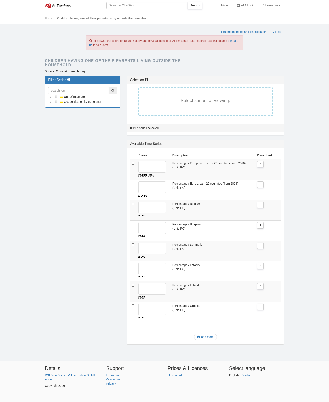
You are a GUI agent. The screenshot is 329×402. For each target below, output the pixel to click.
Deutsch (247, 374)
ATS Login (245, 5)
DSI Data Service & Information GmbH (70, 374)
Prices (224, 5)
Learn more (271, 5)
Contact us (113, 379)
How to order (176, 374)
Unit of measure (69, 96)
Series (142, 155)
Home (49, 18)
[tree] (82, 99)
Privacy (111, 383)
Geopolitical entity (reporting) (78, 101)
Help (277, 31)
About (49, 379)
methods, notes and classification (243, 31)
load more (205, 336)
